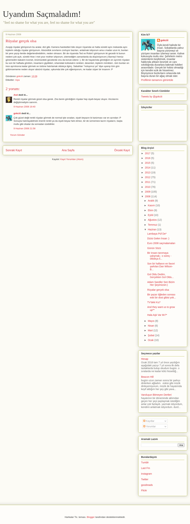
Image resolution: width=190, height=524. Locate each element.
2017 (148, 153)
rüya (17, 80)
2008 (148, 196)
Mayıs (151, 320)
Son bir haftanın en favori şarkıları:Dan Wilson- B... (161, 266)
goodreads (147, 485)
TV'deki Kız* (154, 302)
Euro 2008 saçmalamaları (161, 243)
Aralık (151, 200)
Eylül (151, 215)
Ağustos (152, 219)
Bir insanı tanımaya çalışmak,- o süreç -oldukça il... (159, 255)
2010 (148, 187)
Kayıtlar (148, 421)
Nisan (151, 325)
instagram (146, 473)
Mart (150, 330)
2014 (148, 167)
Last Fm (145, 468)
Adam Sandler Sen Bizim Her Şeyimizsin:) (161, 283)
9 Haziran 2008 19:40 (24, 106)
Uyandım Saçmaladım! (42, 14)
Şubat (151, 335)
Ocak (151, 340)
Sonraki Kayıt (14, 150)
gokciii (17, 113)
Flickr (144, 490)
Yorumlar (149, 426)
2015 (148, 162)
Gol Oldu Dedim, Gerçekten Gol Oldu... (160, 276)
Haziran (152, 229)
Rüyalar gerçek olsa (158, 289)
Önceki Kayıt (122, 150)
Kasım (152, 205)
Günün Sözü (154, 248)
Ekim (151, 210)
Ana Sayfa (68, 150)
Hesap (144, 358)
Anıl (16, 95)
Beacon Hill (147, 376)
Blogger (91, 517)
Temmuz (153, 224)
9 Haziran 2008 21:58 (24, 128)
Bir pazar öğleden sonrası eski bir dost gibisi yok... (161, 296)
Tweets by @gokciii (151, 96)
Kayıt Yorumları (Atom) (71, 159)
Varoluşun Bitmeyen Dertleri (156, 394)
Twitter (144, 479)
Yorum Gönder (17, 135)
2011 (148, 182)
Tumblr (145, 462)
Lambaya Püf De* (157, 233)
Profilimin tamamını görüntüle (157, 80)
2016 (148, 158)
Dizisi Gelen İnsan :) (158, 238)
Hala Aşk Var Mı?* (157, 315)
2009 (148, 191)
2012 (148, 177)
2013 (148, 172)
